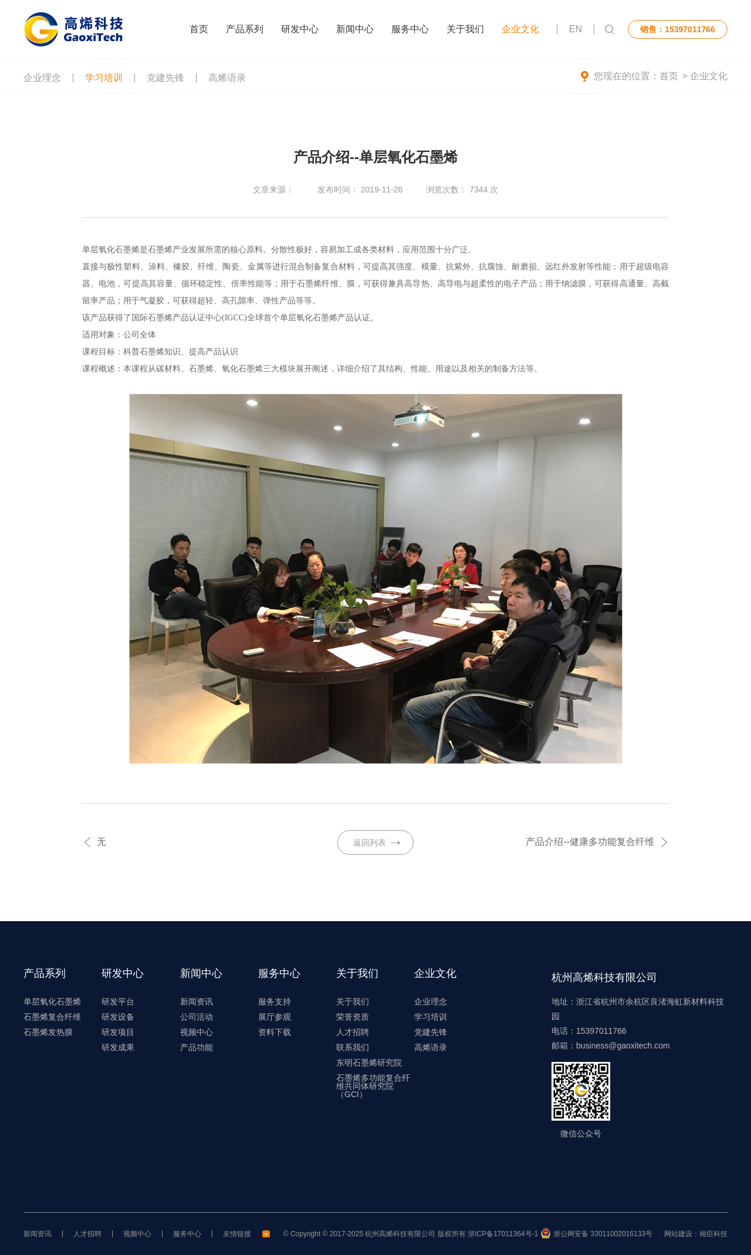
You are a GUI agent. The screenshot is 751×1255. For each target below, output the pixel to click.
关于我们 (465, 29)
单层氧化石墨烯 (52, 1001)
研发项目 (118, 1032)
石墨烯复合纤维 (52, 1017)
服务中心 (410, 29)
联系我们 (352, 1047)
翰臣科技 (713, 1233)
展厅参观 (274, 1017)
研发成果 (118, 1047)
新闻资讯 (196, 1001)
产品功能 (196, 1047)
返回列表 (369, 842)
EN (575, 29)
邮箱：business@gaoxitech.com (611, 1045)
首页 (199, 29)
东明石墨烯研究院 (369, 1062)
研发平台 (118, 1001)
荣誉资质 (352, 1017)
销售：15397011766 (677, 29)
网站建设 (678, 1233)
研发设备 (118, 1017)
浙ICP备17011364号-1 (503, 1233)
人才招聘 (352, 1032)
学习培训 (104, 81)
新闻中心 (355, 29)
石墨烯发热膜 (48, 1032)
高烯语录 (227, 81)
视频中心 (196, 1032)
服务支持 (274, 1001)
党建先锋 (165, 81)
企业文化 (520, 29)
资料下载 (274, 1032)
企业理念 (42, 81)
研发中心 (300, 29)
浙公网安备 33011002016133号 (602, 1233)
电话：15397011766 (589, 1031)
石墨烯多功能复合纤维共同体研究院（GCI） (373, 1086)
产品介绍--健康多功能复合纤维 (590, 842)
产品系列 (244, 29)
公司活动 (196, 1017)
